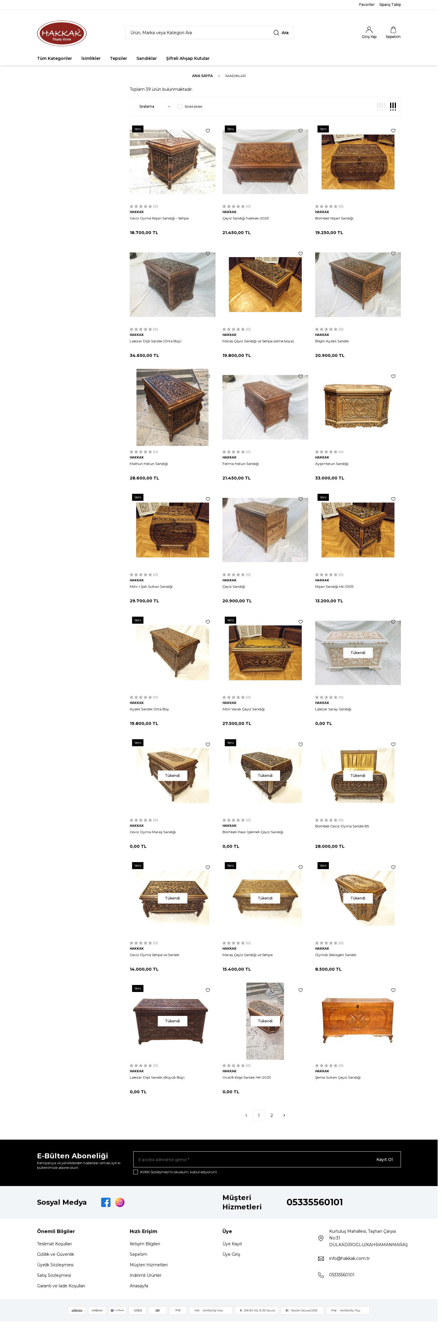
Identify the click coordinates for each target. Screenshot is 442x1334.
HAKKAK (137, 212)
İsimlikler (91, 58)
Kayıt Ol (384, 1159)
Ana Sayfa (202, 76)
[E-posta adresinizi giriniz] (267, 1159)
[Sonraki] (284, 1115)
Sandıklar (146, 58)
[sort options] (154, 106)
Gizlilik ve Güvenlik (55, 1254)
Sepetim (138, 1254)
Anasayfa (139, 1286)
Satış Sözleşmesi (54, 1275)
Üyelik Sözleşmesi (55, 1265)
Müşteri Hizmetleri (149, 1265)
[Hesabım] (369, 32)
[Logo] (62, 32)
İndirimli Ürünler (146, 1275)
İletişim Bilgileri (145, 1244)
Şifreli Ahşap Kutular (188, 58)
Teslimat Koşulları (54, 1244)
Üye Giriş (231, 1254)
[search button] (281, 33)
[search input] (209, 33)
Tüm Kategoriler (54, 58)
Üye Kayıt (232, 1244)
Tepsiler (118, 58)
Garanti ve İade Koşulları (61, 1286)
